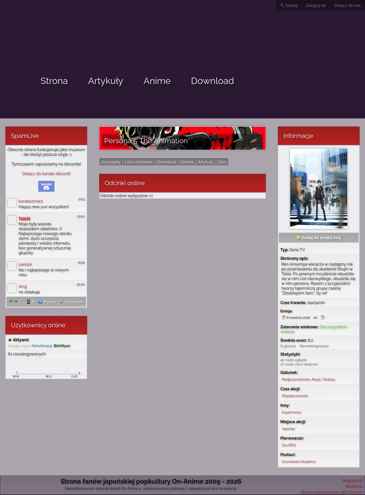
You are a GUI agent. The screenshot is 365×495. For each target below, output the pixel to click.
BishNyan (62, 345)
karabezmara (31, 201)
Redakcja (354, 486)
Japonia (288, 428)
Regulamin (352, 480)
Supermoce (291, 412)
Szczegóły (111, 162)
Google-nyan (19, 345)
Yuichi (24, 218)
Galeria (187, 162)
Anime (157, 80)
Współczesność (295, 396)
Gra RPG (289, 445)
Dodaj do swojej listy (318, 237)
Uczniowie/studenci (299, 461)
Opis (222, 162)
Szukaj (289, 5)
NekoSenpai (42, 345)
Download (212, 80)
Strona (54, 80)
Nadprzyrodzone (296, 379)
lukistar (25, 264)
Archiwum (72, 301)
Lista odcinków (139, 162)
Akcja (316, 379)
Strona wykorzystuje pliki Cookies (332, 492)
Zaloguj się (316, 5)
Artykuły (105, 80)
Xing (23, 286)
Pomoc (47, 301)
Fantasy (328, 379)
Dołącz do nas (347, 5)
